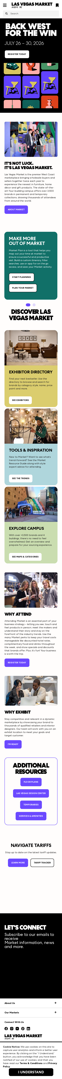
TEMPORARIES (31, 804)
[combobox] (31, 13)
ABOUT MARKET (16, 209)
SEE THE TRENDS (20, 478)
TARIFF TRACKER (42, 862)
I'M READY (13, 744)
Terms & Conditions (31, 1063)
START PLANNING (21, 277)
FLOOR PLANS (31, 782)
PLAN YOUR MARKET (23, 288)
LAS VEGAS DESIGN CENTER (31, 793)
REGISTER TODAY (17, 54)
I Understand (31, 1072)
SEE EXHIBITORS (20, 400)
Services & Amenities (31, 816)
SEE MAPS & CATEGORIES (25, 556)
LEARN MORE (18, 862)
